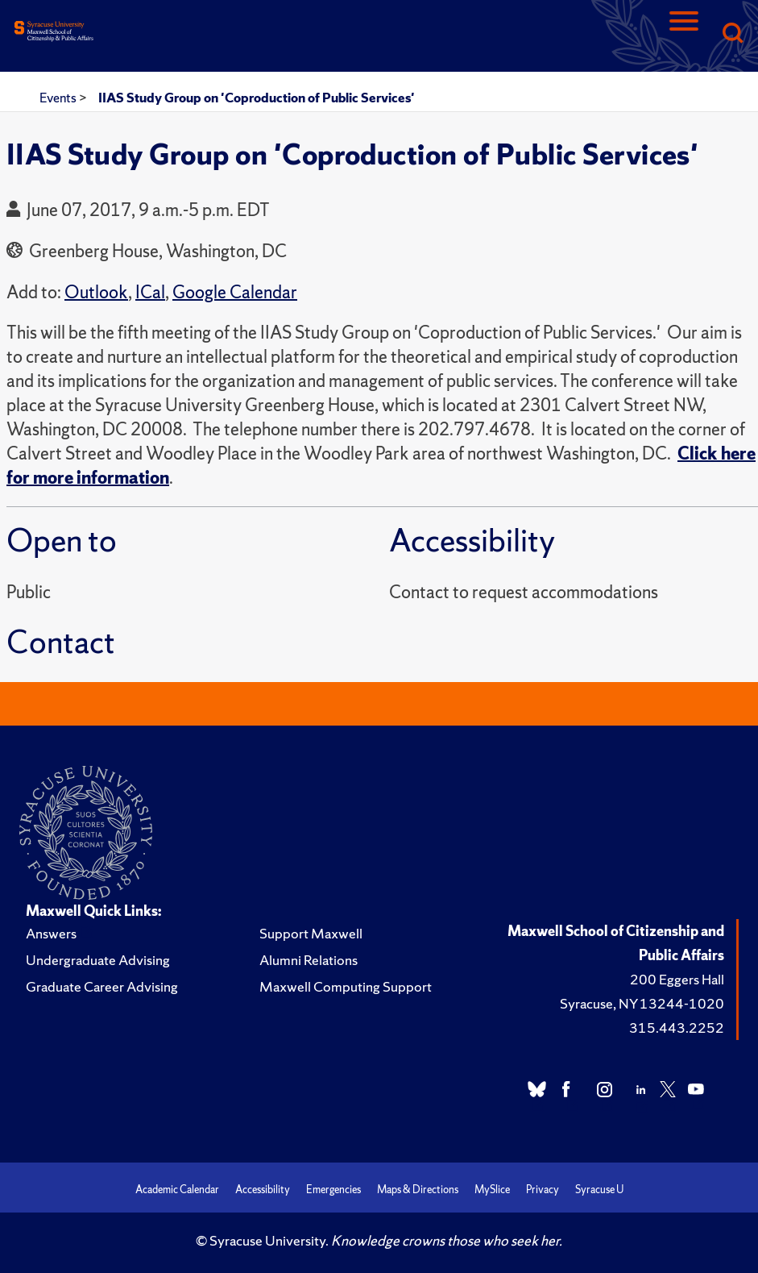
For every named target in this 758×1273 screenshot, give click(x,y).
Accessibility (262, 1189)
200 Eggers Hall (677, 979)
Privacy (542, 1189)
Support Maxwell (310, 933)
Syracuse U (599, 1189)
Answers (51, 933)
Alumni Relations (308, 960)
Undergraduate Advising (98, 960)
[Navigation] (683, 34)
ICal (150, 292)
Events (59, 97)
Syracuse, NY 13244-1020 (642, 1003)
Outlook (96, 292)
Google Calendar (234, 292)
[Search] (732, 34)
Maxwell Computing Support (345, 986)
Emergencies (333, 1189)
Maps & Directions (417, 1189)
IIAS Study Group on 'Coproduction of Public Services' (256, 97)
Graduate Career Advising (102, 986)
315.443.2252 (676, 1027)
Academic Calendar (177, 1189)
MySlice (492, 1189)
